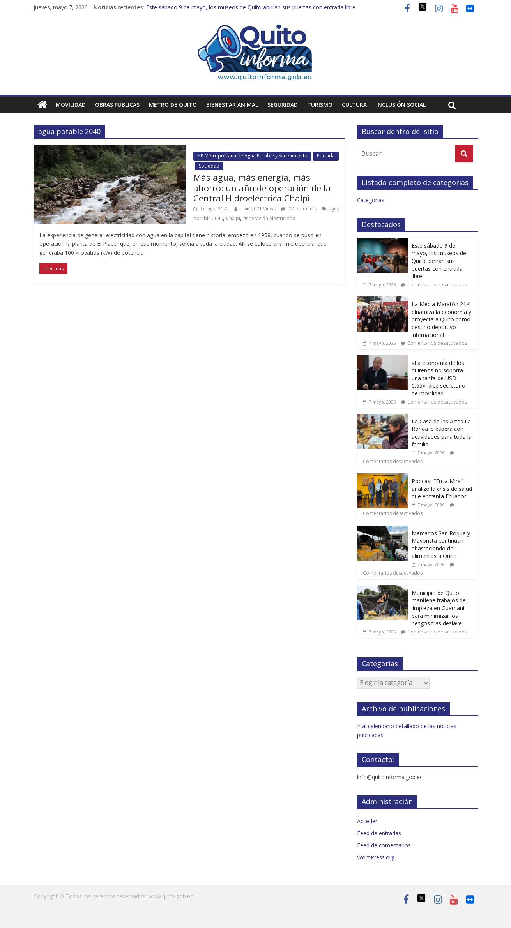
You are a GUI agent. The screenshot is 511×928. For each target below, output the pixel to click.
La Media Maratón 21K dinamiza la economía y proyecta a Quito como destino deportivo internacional (441, 319)
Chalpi (233, 218)
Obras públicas (117, 104)
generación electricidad (269, 218)
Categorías (370, 200)
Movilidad (71, 104)
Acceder (367, 821)
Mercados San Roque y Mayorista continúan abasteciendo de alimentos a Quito (441, 544)
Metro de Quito (173, 104)
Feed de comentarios (384, 845)
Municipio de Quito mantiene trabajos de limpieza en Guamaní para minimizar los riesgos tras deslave (439, 608)
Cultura (354, 104)
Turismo (319, 104)
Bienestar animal (232, 104)
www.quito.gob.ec (170, 896)
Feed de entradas (379, 833)
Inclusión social (401, 104)
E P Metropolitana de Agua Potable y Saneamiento (252, 155)
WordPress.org (375, 857)
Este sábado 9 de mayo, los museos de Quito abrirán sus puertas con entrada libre (250, 7)
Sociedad (209, 165)
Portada (326, 155)
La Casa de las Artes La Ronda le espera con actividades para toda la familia (442, 433)
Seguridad (282, 104)
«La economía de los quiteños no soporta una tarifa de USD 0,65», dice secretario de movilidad (438, 378)
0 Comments (299, 208)
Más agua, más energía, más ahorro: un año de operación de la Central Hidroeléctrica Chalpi (262, 187)
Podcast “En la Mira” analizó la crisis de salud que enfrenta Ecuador (442, 488)
